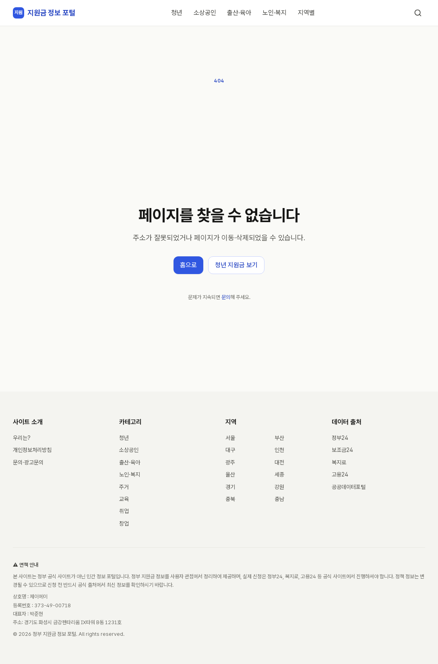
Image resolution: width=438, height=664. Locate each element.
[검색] (418, 13)
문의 (225, 297)
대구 (230, 450)
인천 (279, 450)
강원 (279, 487)
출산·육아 (239, 12)
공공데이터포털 (349, 487)
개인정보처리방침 (32, 450)
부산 (279, 438)
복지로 (339, 462)
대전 (279, 462)
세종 (279, 474)
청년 (176, 12)
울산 (230, 474)
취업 (124, 511)
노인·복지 (274, 12)
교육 (124, 499)
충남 (279, 499)
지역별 (306, 12)
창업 (124, 523)
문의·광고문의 (28, 462)
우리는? (22, 438)
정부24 (340, 438)
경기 (230, 487)
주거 (124, 487)
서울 (230, 438)
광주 (230, 462)
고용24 (340, 474)
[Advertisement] (219, 145)
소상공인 (205, 12)
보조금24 (342, 450)
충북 (230, 499)
